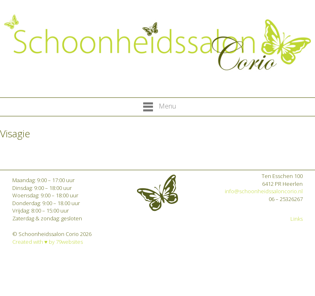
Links (296, 218)
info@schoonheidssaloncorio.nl (264, 191)
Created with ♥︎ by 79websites (47, 241)
